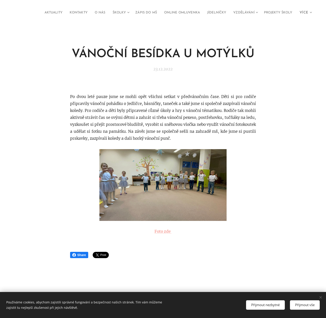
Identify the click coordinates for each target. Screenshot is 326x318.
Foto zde (163, 231)
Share (79, 255)
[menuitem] (69, 12)
